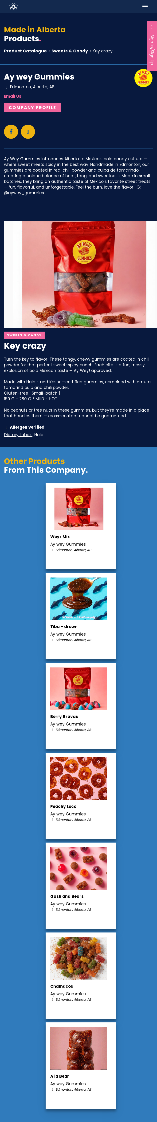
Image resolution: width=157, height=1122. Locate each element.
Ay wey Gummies (39, 76)
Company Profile (32, 107)
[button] (145, 6)
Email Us (12, 96)
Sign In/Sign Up (152, 45)
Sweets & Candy (69, 51)
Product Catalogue (25, 51)
